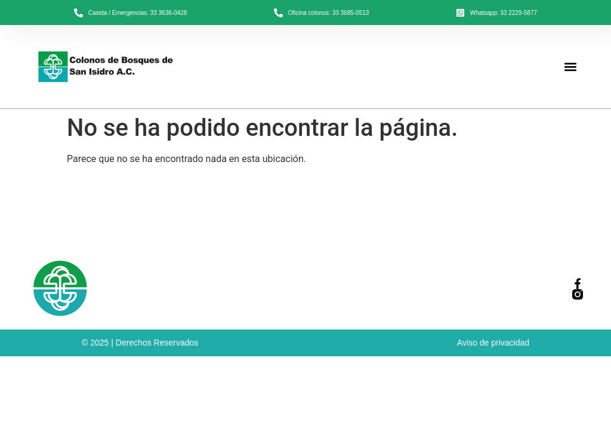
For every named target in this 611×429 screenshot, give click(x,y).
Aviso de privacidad (493, 342)
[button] (571, 67)
